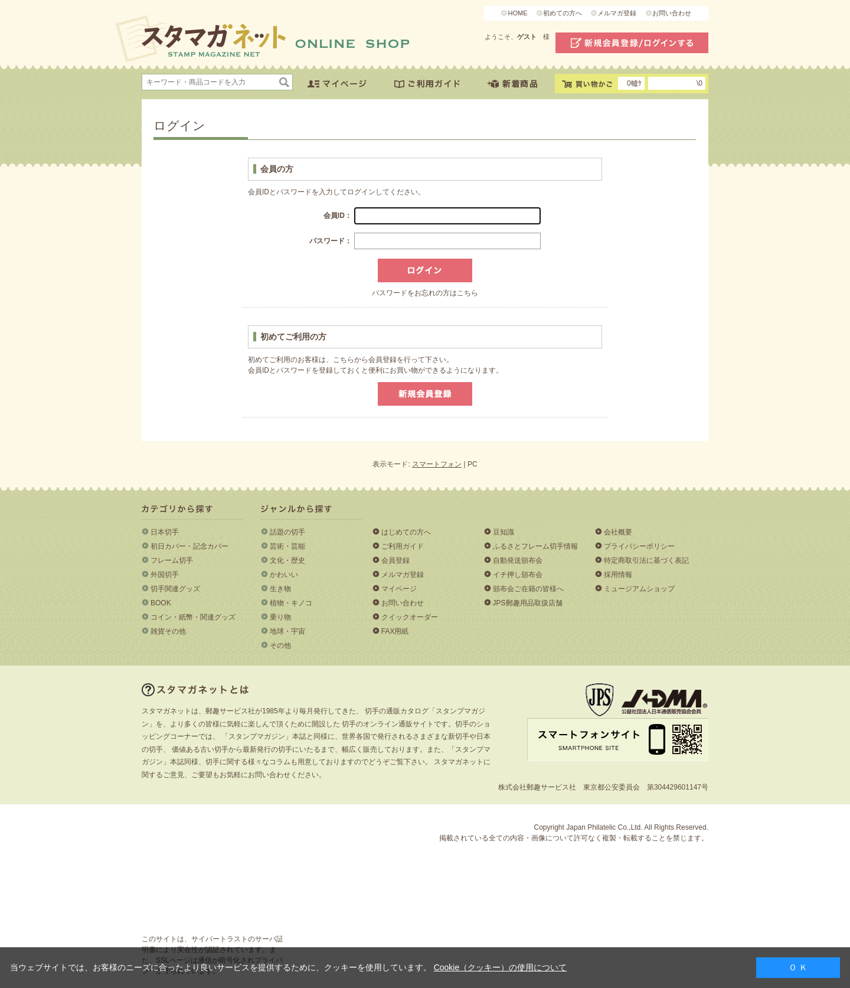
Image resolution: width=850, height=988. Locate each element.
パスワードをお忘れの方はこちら (425, 293)
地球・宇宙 (287, 631)
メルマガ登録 (616, 13)
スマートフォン (437, 464)
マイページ (399, 589)
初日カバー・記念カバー (189, 546)
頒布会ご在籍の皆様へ (528, 589)
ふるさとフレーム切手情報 (535, 546)
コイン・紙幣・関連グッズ (193, 617)
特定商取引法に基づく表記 (646, 560)
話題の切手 (287, 532)
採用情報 (618, 574)
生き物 (280, 589)
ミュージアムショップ (639, 589)
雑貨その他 (168, 631)
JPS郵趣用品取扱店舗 (528, 603)
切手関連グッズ (175, 589)
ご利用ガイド (402, 546)
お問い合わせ (671, 13)
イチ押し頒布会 (517, 574)
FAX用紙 (395, 631)
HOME (517, 13)
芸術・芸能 (287, 546)
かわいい (284, 574)
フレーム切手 (172, 560)
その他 (280, 645)
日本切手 (165, 532)
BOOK (161, 603)
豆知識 (503, 532)
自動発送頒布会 (517, 560)
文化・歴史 (287, 560)
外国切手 (165, 574)
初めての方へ (562, 13)
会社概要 (618, 532)
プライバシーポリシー (639, 546)
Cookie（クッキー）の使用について (500, 967)
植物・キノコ (291, 603)
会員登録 (395, 560)
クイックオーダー (409, 617)
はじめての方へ (406, 532)
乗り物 (280, 617)
